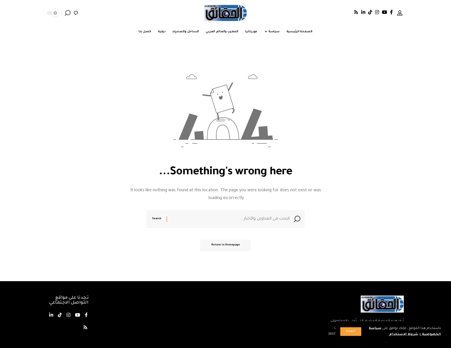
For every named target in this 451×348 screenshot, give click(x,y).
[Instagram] (377, 12)
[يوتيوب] (385, 12)
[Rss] (356, 12)
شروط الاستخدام (403, 334)
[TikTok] (370, 12)
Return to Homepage (225, 246)
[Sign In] (399, 13)
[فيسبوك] (391, 12)
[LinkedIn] (363, 12)
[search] (67, 13)
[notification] (76, 13)
